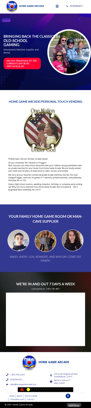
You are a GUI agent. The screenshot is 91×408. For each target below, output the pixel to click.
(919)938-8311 (76, 6)
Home (11, 396)
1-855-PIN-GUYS (17, 374)
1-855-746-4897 (53, 289)
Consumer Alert (17, 399)
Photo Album (31, 396)
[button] (22, 63)
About (20, 396)
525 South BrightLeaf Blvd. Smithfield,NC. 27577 (66, 375)
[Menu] (57, 6)
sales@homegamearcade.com (23, 384)
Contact (31, 399)
